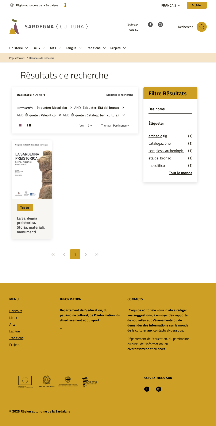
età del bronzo (159, 158)
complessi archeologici (166, 151)
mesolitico (156, 165)
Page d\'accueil (17, 58)
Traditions (16, 337)
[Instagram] (160, 24)
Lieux (13, 317)
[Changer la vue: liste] (29, 125)
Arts (12, 324)
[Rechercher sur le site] (202, 27)
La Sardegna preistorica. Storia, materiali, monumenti (31, 225)
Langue (14, 331)
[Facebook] (150, 24)
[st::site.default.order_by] (122, 125)
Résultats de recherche (41, 58)
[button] (26, 48)
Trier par (106, 125)
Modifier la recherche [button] (119, 94)
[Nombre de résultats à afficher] (90, 125)
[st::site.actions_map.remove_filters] (71, 107)
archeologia (157, 136)
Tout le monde (180, 173)
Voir (82, 125)
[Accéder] (197, 5)
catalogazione (159, 143)
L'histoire (15, 310)
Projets (14, 344)
